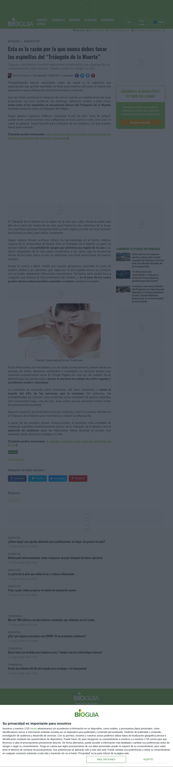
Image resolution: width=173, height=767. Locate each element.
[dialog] (86, 736)
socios (33, 728)
